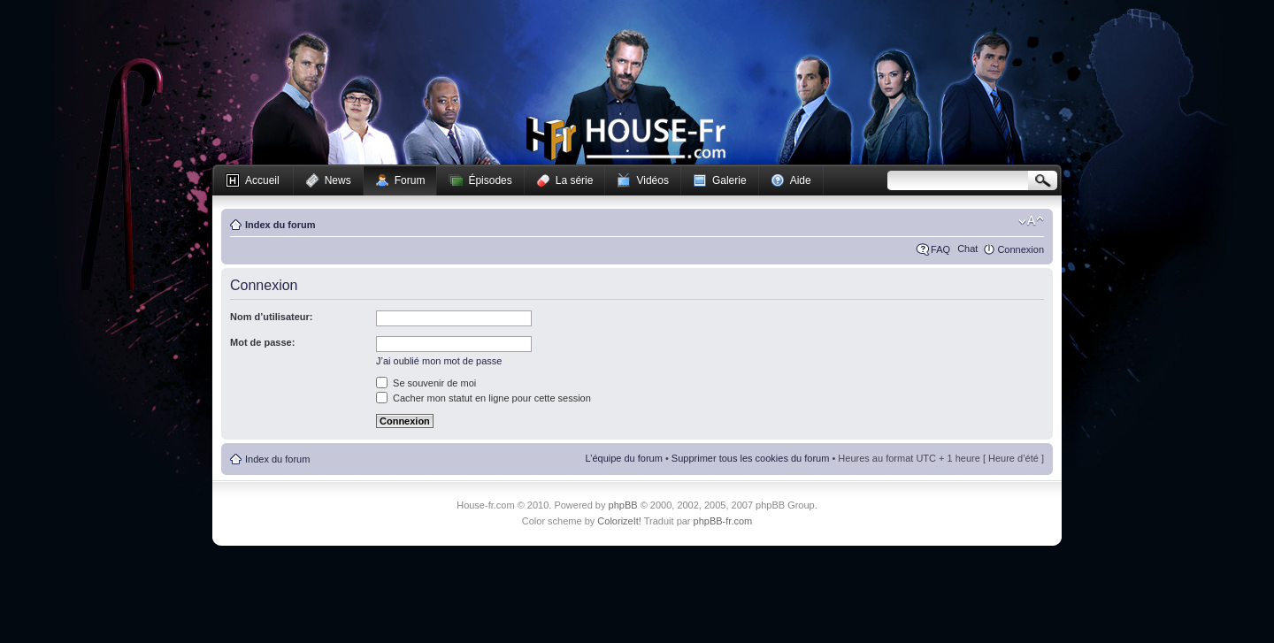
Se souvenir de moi (426, 383)
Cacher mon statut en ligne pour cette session (483, 398)
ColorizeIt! (619, 521)
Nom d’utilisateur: (271, 316)
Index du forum (280, 224)
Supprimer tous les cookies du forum (751, 458)
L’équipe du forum (623, 458)
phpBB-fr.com (723, 521)
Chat (967, 248)
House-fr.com (625, 139)
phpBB (623, 505)
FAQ (940, 249)
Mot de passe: (262, 342)
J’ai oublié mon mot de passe (439, 361)
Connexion (1020, 249)
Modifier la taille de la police (1031, 221)
